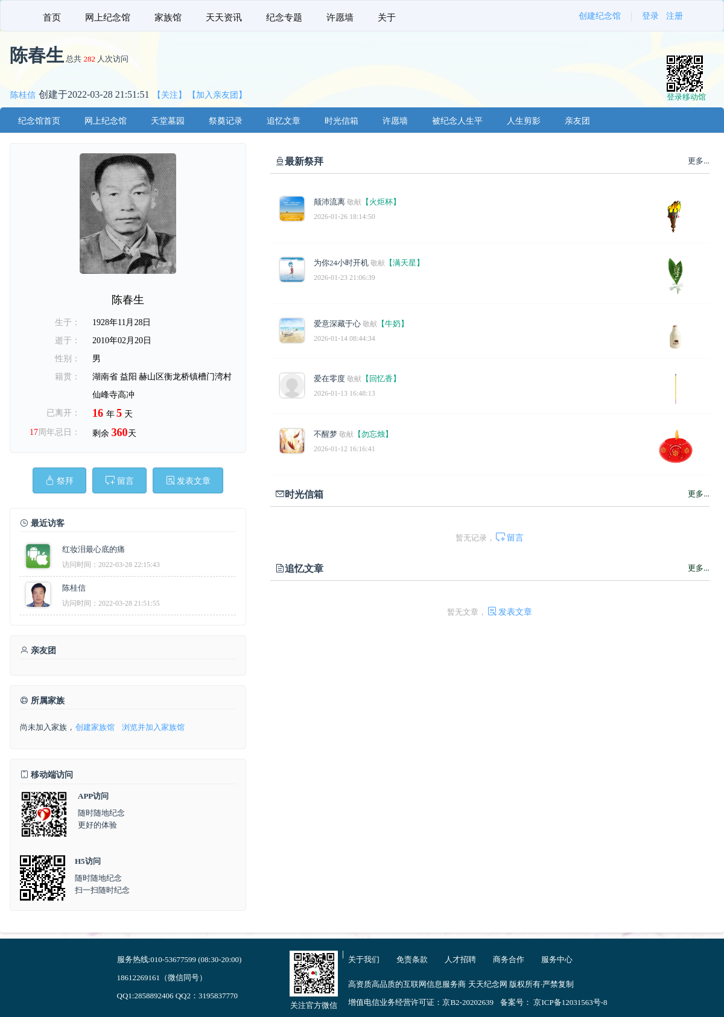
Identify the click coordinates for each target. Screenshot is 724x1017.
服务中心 (557, 959)
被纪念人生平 (457, 120)
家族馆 (168, 17)
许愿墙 (340, 17)
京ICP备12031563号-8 (570, 1002)
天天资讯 (224, 17)
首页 (52, 17)
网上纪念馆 (107, 17)
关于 (387, 17)
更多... (699, 493)
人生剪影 (524, 120)
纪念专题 (284, 17)
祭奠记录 (226, 120)
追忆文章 (283, 120)
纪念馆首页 (39, 120)
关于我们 (363, 959)
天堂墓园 (168, 120)
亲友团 (577, 120)
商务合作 (508, 959)
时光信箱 (341, 120)
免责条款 (412, 959)
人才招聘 (460, 959)
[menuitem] (52, 16)
